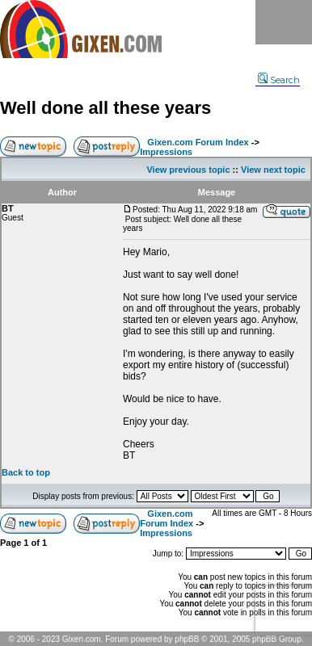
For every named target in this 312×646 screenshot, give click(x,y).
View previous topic (188, 169)
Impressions (166, 152)
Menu (283, 22)
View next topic (273, 169)
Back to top (26, 472)
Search (279, 80)
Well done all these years (105, 108)
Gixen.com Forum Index (197, 142)
